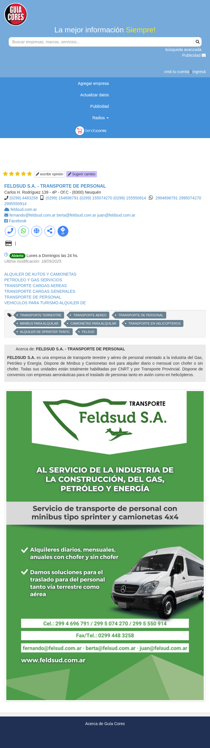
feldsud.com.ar (24, 209)
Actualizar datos (94, 95)
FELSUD (88, 331)
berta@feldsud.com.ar (77, 215)
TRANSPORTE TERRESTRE (40, 315)
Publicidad (194, 55)
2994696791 (167, 198)
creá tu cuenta (176, 71)
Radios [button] (100, 117)
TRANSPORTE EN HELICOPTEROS (154, 323)
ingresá (199, 71)
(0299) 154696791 (62, 198)
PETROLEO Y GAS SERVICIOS (33, 280)
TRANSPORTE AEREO (89, 315)
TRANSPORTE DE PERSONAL (32, 297)
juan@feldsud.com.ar (116, 215)
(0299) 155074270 (96, 198)
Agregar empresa (93, 83)
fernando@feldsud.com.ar (33, 215)
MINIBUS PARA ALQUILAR (39, 323)
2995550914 (15, 203)
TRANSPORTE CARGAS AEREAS (35, 285)
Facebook (17, 221)
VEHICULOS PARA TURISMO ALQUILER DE (45, 303)
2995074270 (190, 198)
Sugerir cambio (81, 174)
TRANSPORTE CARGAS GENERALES (39, 291)
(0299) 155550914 (129, 198)
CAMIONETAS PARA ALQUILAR (93, 323)
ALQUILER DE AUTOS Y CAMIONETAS (40, 274)
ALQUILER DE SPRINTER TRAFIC (45, 331)
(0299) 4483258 (23, 198)
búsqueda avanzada (183, 49)
